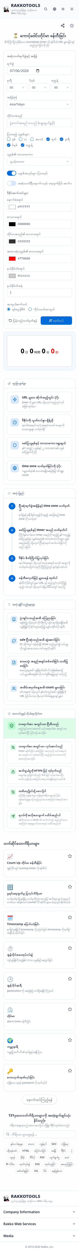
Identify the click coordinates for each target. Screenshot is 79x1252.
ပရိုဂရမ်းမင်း (12, 1150)
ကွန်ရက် (43, 1144)
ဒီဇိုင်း (63, 1150)
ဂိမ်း (45, 1171)
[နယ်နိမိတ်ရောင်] (44, 276)
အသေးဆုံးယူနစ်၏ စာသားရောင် (25, 251)
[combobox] (17, 87)
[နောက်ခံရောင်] (44, 207)
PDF (42, 1157)
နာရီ (9, 80)
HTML (25, 1150)
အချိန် (53, 1150)
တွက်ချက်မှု (54, 1157)
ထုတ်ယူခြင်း (50, 1164)
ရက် (53, 139)
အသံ (66, 1157)
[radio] (8, 309)
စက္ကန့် (54, 80)
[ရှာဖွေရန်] (46, 9)
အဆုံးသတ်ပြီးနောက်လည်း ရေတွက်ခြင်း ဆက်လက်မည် (45, 183)
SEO (54, 1144)
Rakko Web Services (39, 1224)
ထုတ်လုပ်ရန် (25, 1164)
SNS (37, 1164)
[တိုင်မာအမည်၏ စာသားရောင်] (44, 241)
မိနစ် (32, 80)
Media (39, 1236)
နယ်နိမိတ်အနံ (15, 286)
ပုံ (71, 1150)
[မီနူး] (72, 9)
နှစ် (14, 139)
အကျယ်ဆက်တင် (17, 304)
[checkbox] (8, 139)
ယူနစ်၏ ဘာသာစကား (20, 154)
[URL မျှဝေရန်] (62, 25)
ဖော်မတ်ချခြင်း (23, 1171)
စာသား (31, 1144)
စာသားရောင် (14, 217)
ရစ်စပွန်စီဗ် (18, 309)
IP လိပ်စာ (10, 1164)
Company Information (39, 1212)
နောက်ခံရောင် (15, 200)
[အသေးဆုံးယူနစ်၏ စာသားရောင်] (44, 258)
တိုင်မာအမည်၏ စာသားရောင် (24, 234)
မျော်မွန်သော (57, 1171)
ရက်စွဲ (10, 63)
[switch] (11, 173)
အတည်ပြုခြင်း (67, 1164)
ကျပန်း (12, 1157)
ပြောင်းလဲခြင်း (40, 1150)
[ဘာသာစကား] (54, 9)
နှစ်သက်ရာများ (17, 1144)
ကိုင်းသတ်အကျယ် (44, 309)
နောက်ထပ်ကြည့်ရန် (39, 1099)
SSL (36, 1171)
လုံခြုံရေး (64, 1144)
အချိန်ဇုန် (12, 97)
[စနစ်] (63, 9)
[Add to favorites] (70, 856)
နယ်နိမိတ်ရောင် (16, 268)
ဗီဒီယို (32, 1157)
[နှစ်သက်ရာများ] (72, 25)
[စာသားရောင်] (44, 224)
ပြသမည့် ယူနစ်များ (18, 134)
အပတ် (39, 139)
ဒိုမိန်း (22, 1157)
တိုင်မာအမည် (14, 116)
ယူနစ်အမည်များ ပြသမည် (33, 173)
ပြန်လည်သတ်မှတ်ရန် (23, 320)
